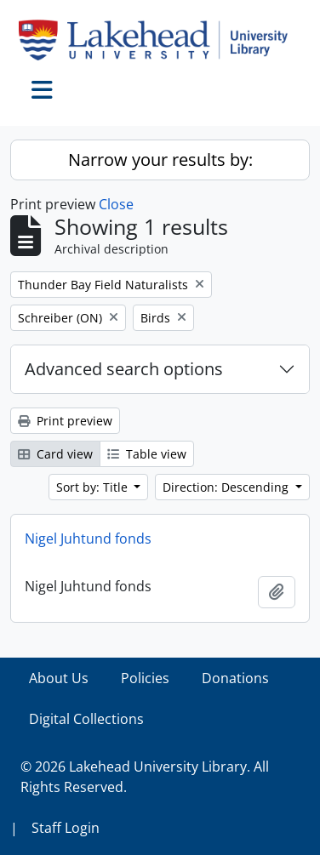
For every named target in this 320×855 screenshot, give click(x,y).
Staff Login (65, 827)
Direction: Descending (227, 487)
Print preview (65, 421)
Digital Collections (86, 719)
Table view (146, 454)
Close (116, 204)
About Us (59, 678)
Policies (145, 678)
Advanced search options (124, 368)
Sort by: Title (93, 487)
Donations (235, 678)
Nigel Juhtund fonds (88, 538)
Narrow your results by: (160, 159)
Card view (55, 454)
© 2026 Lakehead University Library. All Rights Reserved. (144, 776)
